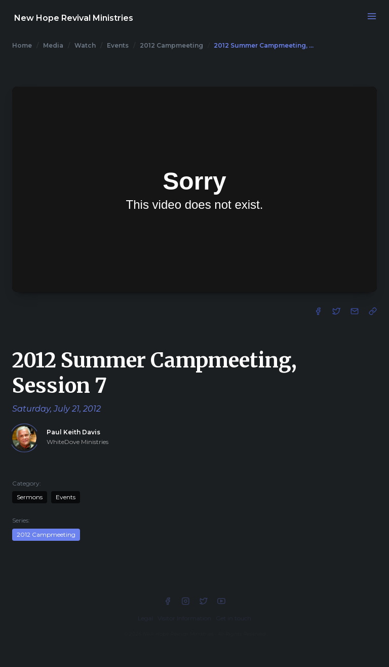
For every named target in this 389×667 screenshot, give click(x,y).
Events (118, 45)
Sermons (30, 497)
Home (22, 45)
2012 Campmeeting (171, 45)
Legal (145, 618)
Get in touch (233, 618)
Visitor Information (184, 618)
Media (53, 45)
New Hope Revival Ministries (73, 18)
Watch (85, 45)
